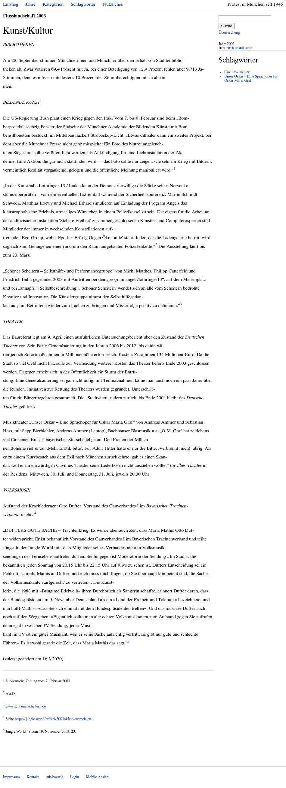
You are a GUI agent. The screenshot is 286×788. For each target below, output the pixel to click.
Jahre (31, 4)
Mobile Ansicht (98, 777)
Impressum (11, 777)
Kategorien (53, 4)
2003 (231, 44)
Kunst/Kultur (242, 48)
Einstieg (10, 4)
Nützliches (113, 4)
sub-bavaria (54, 777)
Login (74, 777)
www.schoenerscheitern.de (26, 706)
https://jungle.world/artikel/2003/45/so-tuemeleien (53, 719)
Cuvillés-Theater (237, 72)
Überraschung (229, 33)
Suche (226, 26)
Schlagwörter (83, 4)
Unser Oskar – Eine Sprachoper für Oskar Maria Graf (251, 79)
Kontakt (33, 777)
